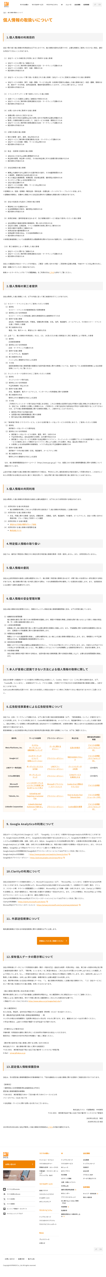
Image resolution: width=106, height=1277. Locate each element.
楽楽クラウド (43, 1190)
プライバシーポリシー (55, 758)
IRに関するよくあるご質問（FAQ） (69, 1202)
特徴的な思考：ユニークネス (48, 1167)
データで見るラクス (89, 1178)
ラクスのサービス (46, 1184)
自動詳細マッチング (35, 750)
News (41, 1233)
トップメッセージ (45, 1217)
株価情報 (64, 1207)
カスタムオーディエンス (35, 746)
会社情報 (86, 1153)
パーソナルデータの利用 (75, 767)
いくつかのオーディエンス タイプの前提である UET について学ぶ (34, 785)
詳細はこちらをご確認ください (51, 941)
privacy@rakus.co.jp (17, 1053)
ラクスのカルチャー (45, 1163)
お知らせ (42, 1243)
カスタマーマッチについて (35, 757)
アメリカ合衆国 (94, 745)
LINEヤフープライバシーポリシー (55, 767)
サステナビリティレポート (48, 1224)
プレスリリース (44, 1239)
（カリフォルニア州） (94, 748)
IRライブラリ (65, 1171)
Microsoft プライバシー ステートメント (55, 785)
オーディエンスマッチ (35, 775)
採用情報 (86, 1187)
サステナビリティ (45, 1210)
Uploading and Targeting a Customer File (35, 796)
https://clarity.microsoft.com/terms (32, 901)
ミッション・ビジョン (46, 1160)
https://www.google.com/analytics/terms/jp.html (49, 854)
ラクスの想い (44, 1153)
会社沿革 (86, 1171)
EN (100, 5)
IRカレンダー (65, 1193)
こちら (51, 272)
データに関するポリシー (55, 747)
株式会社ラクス (15, 530)
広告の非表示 (75, 747)
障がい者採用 (87, 1197)
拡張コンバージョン (35, 760)
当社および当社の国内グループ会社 (23, 524)
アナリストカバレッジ (68, 1197)
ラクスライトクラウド (46, 1194)
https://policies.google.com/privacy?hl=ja (46, 857)
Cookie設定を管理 (75, 806)
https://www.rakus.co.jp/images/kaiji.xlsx (44, 1001)
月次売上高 (64, 1186)
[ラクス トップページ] (6, 4)
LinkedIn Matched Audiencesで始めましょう (35, 806)
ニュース (68, 5)
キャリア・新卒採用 (89, 1194)
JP (95, 5)
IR (62, 5)
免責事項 (64, 1210)
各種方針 (21, 1259)
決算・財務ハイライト (68, 1182)
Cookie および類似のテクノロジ (75, 785)
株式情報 (64, 1175)
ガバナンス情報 (66, 1178)
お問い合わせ (10, 1164)
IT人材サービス (44, 1198)
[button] (86, 4)
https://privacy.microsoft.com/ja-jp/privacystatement (57, 905)
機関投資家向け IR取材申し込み (70, 1215)
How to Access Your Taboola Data (75, 795)
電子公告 (31, 1259)
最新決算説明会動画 (68, 1190)
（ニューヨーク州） (93, 797)
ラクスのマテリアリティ (47, 1220)
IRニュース (64, 1167)
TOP (4, 12)
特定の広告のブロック (75, 758)
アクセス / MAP (88, 1175)
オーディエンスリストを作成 (35, 767)
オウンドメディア (45, 1202)
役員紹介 (86, 1167)
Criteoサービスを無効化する (75, 775)
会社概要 (86, 1160)
